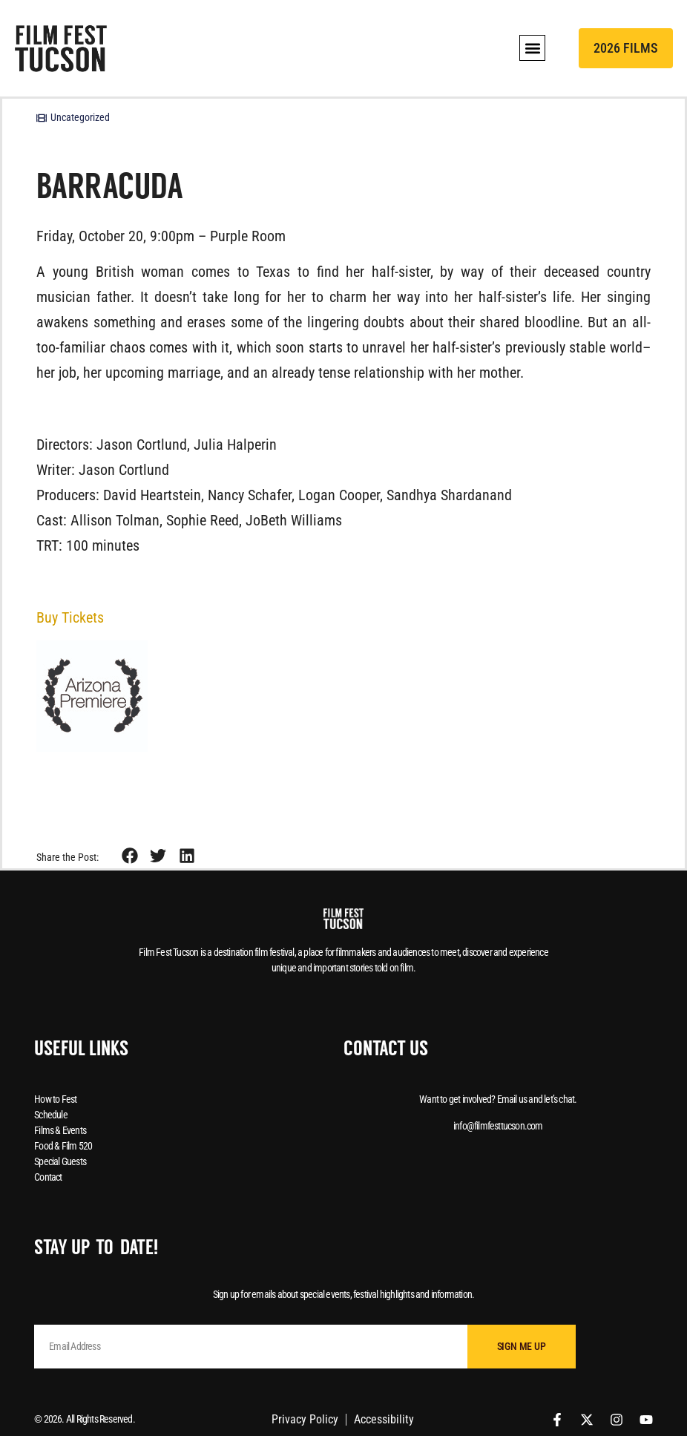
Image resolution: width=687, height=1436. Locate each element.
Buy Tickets (70, 617)
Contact (48, 1177)
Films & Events (60, 1130)
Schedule (51, 1115)
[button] (532, 48)
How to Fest (55, 1099)
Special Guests (60, 1161)
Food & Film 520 (63, 1146)
